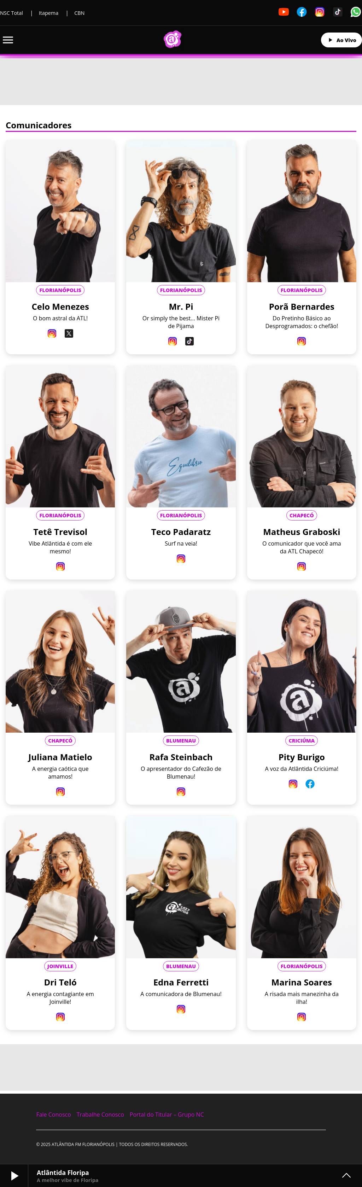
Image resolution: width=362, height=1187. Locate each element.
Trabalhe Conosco (100, 1114)
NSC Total (11, 13)
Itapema (48, 13)
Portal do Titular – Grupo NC (167, 1114)
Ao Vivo (341, 39)
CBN (79, 13)
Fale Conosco (53, 1114)
